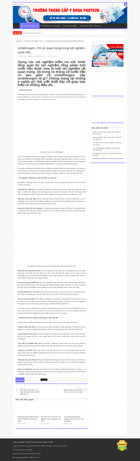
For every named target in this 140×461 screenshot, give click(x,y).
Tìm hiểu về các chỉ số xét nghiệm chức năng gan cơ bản (50, 419)
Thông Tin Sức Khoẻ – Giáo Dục (90, 26)
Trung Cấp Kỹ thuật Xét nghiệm (35, 446)
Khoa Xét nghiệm (19, 4)
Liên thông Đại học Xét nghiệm (50, 26)
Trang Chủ (17, 25)
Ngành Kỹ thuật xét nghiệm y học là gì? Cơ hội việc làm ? (72, 390)
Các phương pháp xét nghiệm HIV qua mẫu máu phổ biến (74, 419)
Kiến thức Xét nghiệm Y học (29, 26)
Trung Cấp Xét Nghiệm (70, 26)
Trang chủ (19, 41)
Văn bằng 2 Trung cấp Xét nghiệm (56, 446)
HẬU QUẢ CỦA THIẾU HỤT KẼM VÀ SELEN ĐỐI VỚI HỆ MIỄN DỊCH (31, 391)
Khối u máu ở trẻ (28, 33)
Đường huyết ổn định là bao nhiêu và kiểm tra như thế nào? (28, 419)
